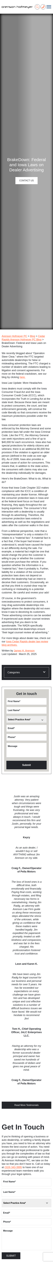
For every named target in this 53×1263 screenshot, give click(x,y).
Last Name (14, 710)
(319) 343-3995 (13, 1167)
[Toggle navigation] (48, 7)
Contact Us (26, 180)
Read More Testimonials (26, 1105)
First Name (14, 701)
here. (22, 377)
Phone (12, 737)
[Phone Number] (43, 6)
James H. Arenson (24, 650)
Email (11, 728)
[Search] (37, 6)
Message (12, 746)
